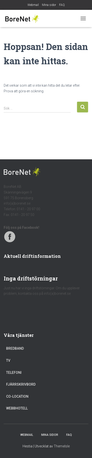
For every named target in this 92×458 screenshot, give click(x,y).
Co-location (17, 396)
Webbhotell (17, 408)
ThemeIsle (62, 446)
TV (8, 360)
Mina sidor (49, 5)
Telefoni (14, 373)
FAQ (62, 5)
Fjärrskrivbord (21, 384)
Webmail (33, 5)
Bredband (15, 348)
